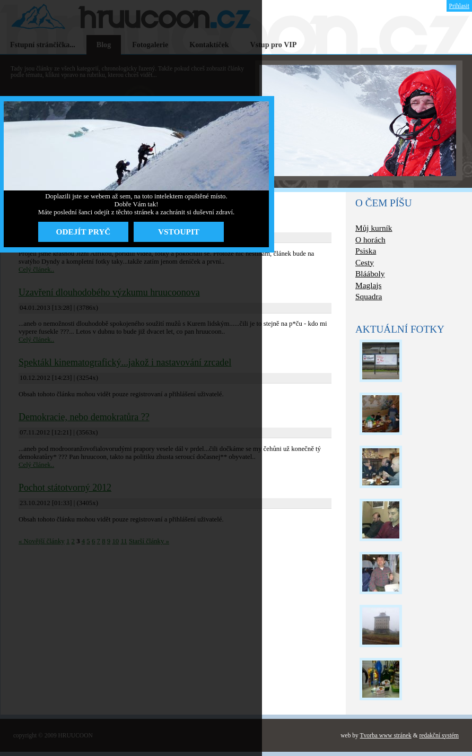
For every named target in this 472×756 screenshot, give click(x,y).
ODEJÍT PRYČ (83, 231)
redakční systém (439, 735)
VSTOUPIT (178, 231)
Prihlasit (459, 6)
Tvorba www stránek (386, 735)
